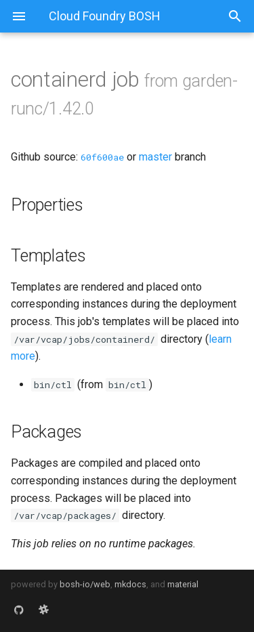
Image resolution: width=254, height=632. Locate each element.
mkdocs (130, 584)
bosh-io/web (85, 584)
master (155, 156)
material (182, 584)
